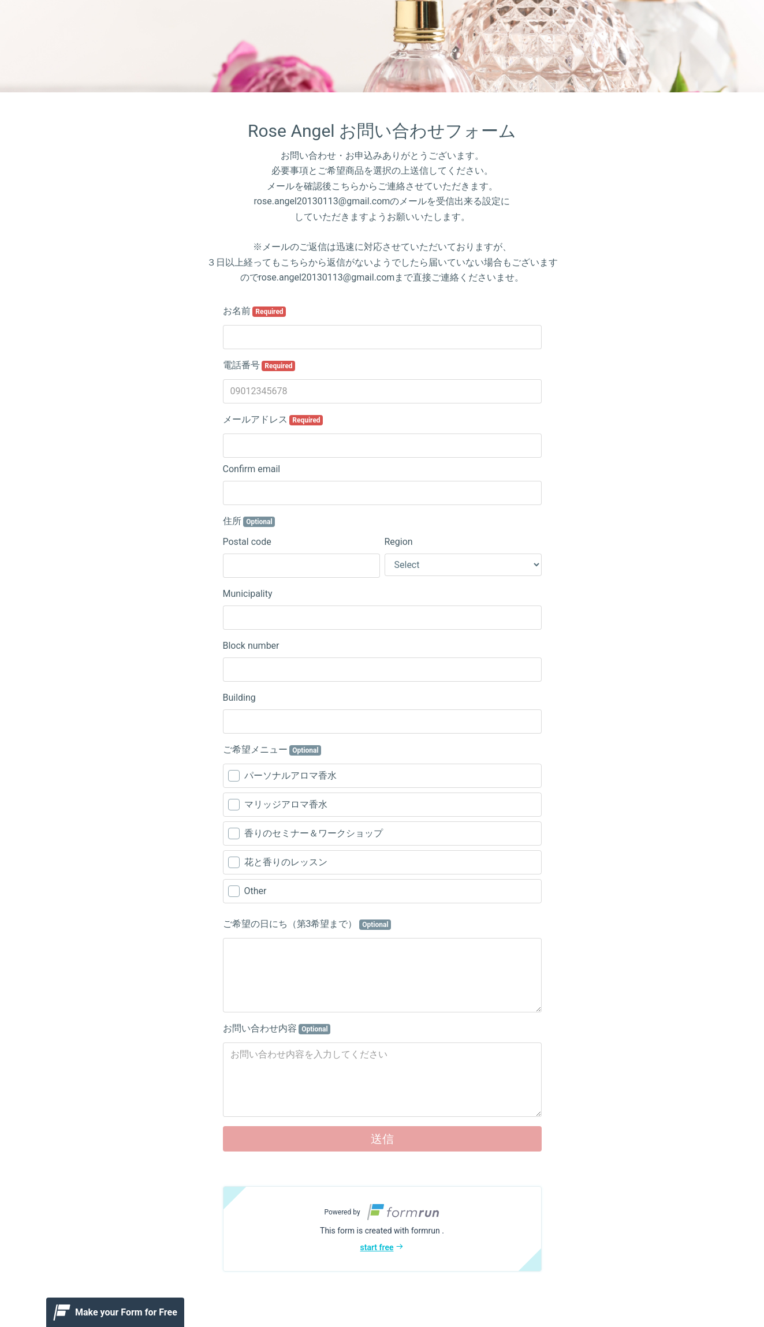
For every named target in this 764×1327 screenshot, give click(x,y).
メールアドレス (273, 419)
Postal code (247, 541)
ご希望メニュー (272, 750)
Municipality (248, 593)
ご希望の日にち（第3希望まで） (307, 924)
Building (239, 697)
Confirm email (252, 468)
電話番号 (259, 365)
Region (399, 541)
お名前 (254, 311)
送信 (382, 1139)
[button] (382, 1229)
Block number (251, 645)
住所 (249, 521)
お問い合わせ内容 (277, 1028)
